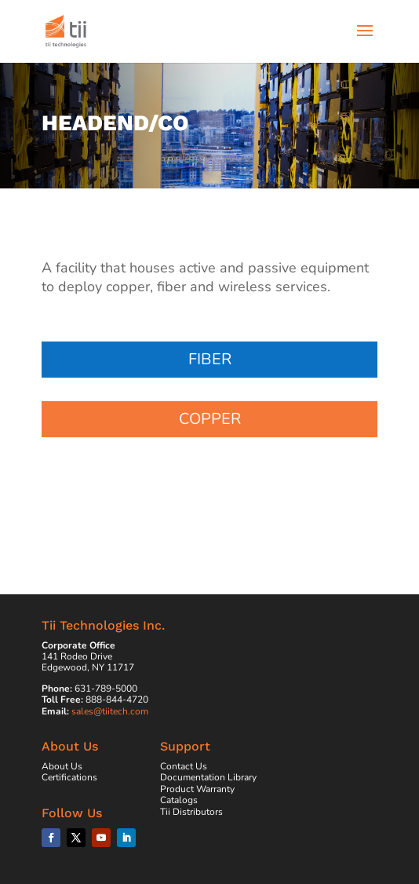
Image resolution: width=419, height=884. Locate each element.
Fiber (209, 359)
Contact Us (183, 766)
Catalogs (179, 800)
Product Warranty (197, 789)
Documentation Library (208, 777)
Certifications (69, 777)
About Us (62, 766)
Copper (210, 418)
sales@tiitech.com (109, 711)
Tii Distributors (191, 811)
